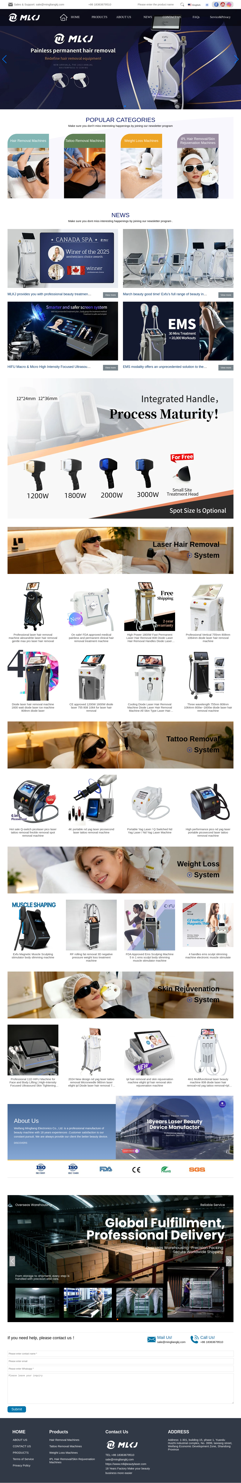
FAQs (196, 17)
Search (182, 5)
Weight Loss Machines (63, 1452)
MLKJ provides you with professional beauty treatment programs (56, 294)
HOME (75, 17)
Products (58, 1431)
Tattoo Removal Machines (65, 1446)
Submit (16, 1409)
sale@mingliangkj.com (171, 1342)
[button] (116, 106)
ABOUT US (123, 17)
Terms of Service (23, 1459)
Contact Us (116, 1431)
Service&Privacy (220, 17)
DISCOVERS (20, 1143)
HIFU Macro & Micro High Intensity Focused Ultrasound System (55, 367)
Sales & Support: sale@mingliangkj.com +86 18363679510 (62, 4)
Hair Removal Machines (64, 1439)
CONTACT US (172, 17)
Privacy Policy (21, 1465)
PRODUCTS (100, 17)
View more (110, 295)
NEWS (147, 17)
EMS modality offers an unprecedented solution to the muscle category (176, 367)
